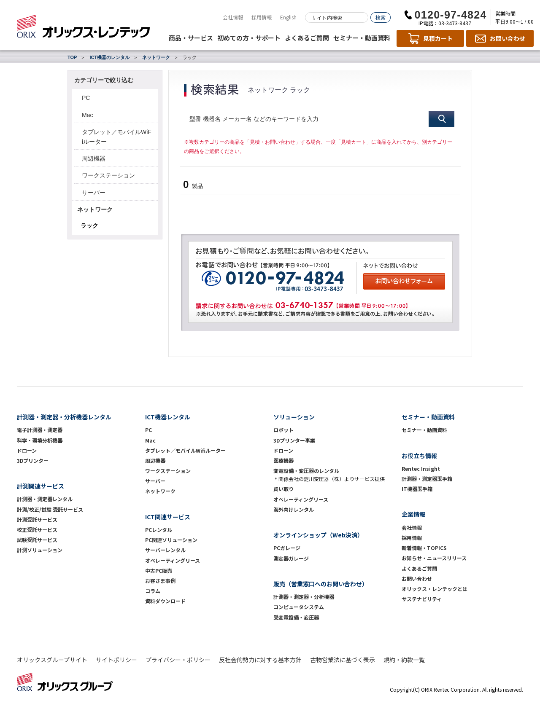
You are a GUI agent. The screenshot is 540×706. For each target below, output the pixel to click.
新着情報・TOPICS (424, 547)
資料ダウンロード (165, 600)
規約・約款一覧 (404, 659)
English (288, 17)
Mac (87, 115)
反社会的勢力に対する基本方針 (260, 659)
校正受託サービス (37, 529)
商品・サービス (191, 37)
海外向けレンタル (296, 509)
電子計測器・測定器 (39, 429)
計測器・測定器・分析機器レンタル (64, 417)
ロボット (283, 429)
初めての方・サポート (249, 37)
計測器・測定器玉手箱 (427, 478)
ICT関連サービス (167, 517)
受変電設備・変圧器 (296, 617)
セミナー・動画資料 (361, 37)
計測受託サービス (37, 519)
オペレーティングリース (172, 560)
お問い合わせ (417, 578)
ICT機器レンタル (167, 417)
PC (86, 97)
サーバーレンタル (165, 549)
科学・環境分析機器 (39, 440)
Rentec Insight (421, 468)
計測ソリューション (39, 549)
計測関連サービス (40, 486)
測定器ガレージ (291, 558)
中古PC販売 (158, 570)
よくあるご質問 (307, 37)
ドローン (27, 450)
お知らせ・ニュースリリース (434, 557)
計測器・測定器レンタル (45, 498)
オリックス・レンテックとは (434, 588)
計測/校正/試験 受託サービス (50, 509)
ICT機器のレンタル (109, 57)
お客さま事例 (160, 580)
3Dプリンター (33, 460)
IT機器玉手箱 (417, 488)
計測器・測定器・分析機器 (303, 596)
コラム (152, 590)
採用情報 (261, 17)
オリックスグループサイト (52, 659)
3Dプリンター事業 (294, 440)
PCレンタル (158, 529)
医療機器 (283, 460)
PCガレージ (286, 547)
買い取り (283, 488)
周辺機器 (93, 158)
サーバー (93, 192)
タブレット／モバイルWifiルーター (185, 450)
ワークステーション (108, 175)
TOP (72, 57)
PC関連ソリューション (171, 539)
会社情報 (233, 17)
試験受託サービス (37, 539)
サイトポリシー (116, 659)
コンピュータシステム (298, 606)
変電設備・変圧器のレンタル (306, 470)
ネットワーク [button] (95, 209)
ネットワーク (156, 57)
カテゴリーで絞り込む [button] (103, 80)
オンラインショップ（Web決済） (318, 535)
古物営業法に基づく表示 (342, 659)
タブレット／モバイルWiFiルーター (116, 137)
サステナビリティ (422, 598)
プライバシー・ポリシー (178, 659)
